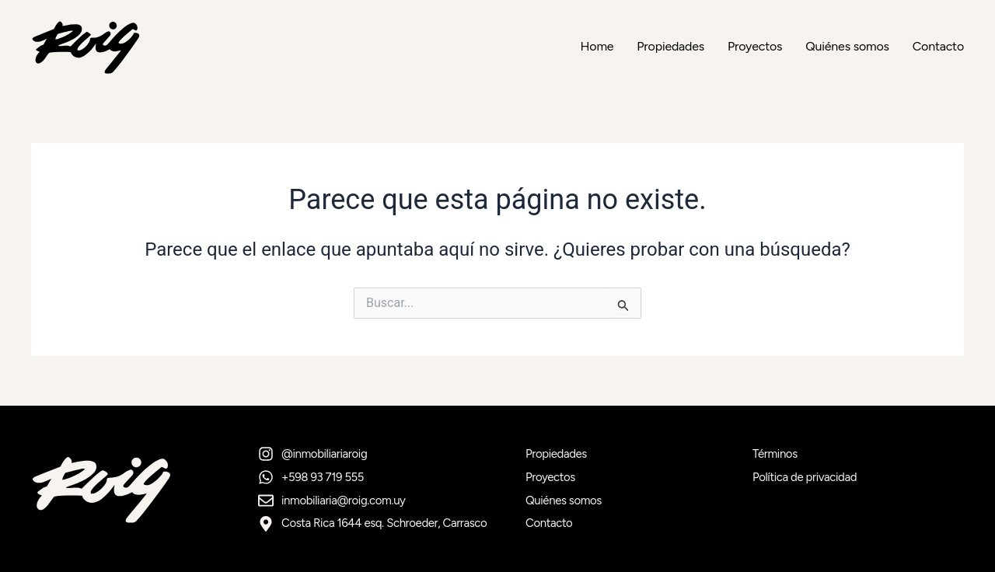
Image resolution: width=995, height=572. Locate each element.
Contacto (938, 47)
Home (596, 47)
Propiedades (670, 47)
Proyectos (755, 47)
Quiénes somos (847, 47)
